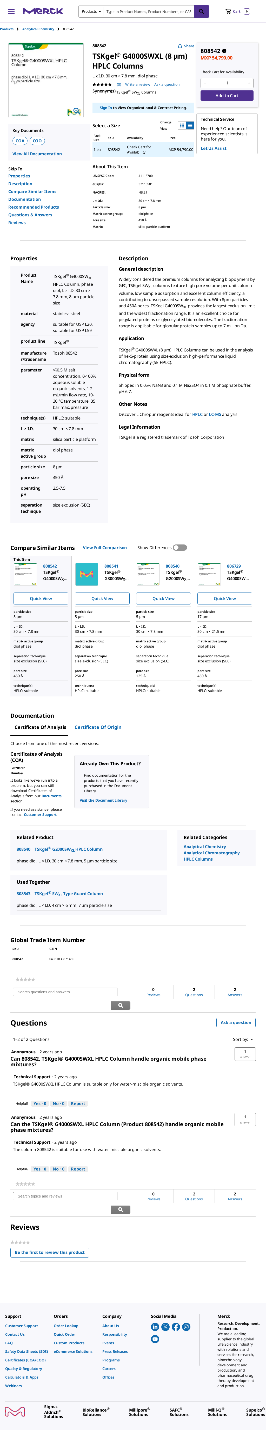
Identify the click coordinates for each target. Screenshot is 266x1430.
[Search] (201, 11)
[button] (245, 1040)
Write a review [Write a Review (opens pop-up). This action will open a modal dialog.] (137, 84)
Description (20, 184)
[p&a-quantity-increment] (249, 83)
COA (20, 141)
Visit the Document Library (103, 800)
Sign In (106, 107)
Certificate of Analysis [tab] (40, 727)
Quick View (41, 598)
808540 (23, 849)
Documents (52, 795)
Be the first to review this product (52, 1227)
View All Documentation (37, 153)
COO (37, 141)
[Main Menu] (11, 11)
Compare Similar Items (32, 191)
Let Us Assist (214, 148)
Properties (19, 176)
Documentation (24, 199)
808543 (23, 893)
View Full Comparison (105, 547)
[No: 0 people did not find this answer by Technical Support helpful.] (58, 1090)
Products (7, 29)
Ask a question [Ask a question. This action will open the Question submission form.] (167, 84)
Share (186, 45)
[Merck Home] (43, 11)
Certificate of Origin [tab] (98, 727)
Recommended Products (33, 207)
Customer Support (40, 814)
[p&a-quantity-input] (227, 83)
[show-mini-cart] (237, 11)
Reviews (17, 222)
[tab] (11, 29)
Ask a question (236, 1009)
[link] (25, 979)
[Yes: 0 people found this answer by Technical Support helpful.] (40, 1090)
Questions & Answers (30, 215)
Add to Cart (227, 95)
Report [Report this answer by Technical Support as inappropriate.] (78, 1090)
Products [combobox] (89, 11)
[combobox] (143, 11)
